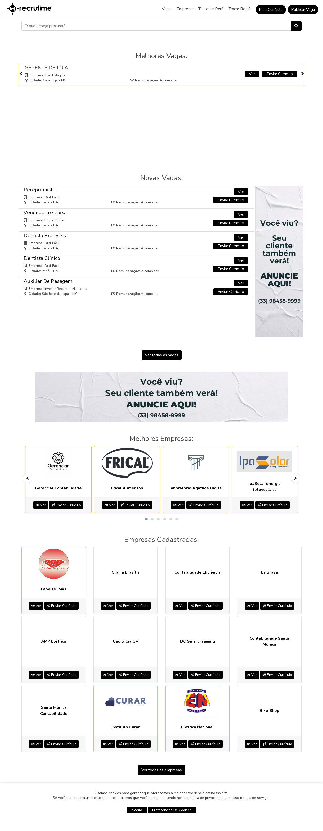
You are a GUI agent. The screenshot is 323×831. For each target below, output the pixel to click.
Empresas (185, 9)
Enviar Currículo (279, 74)
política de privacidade (206, 797)
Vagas (167, 9)
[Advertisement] (161, 124)
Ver (252, 74)
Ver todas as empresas (161, 770)
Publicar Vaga (303, 9)
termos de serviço (255, 797)
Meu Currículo (271, 9)
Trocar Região (241, 9)
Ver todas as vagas (161, 355)
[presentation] (21, 74)
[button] (146, 519)
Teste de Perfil (211, 9)
